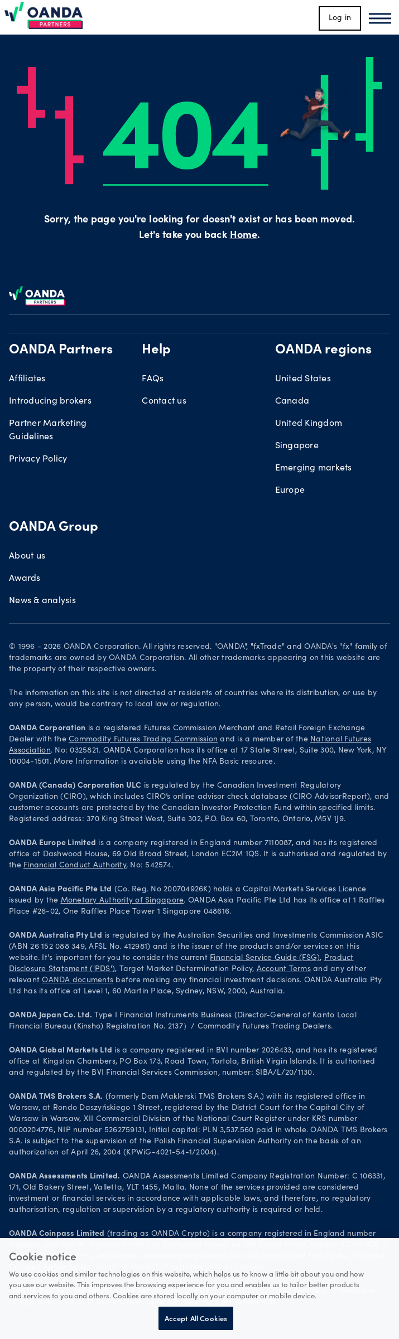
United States (303, 379)
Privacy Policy (38, 459)
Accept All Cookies (196, 1318)
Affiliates (27, 379)
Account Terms (284, 969)
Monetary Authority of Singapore (122, 901)
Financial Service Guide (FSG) (265, 958)
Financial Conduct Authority (74, 866)
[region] (199, 1288)
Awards (25, 578)
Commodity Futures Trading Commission (143, 740)
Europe (290, 490)
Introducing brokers (50, 401)
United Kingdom (309, 423)
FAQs (153, 379)
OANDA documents (77, 980)
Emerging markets (313, 468)
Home (243, 236)
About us (27, 556)
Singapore (297, 446)
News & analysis (42, 600)
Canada (292, 401)
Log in (340, 18)
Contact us (164, 401)
